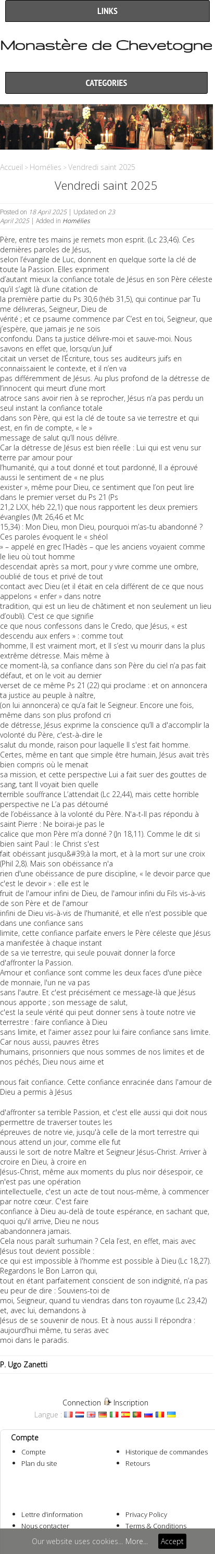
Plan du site (39, 1463)
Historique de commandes (166, 1452)
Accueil (11, 167)
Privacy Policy (146, 1514)
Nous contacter (45, 1526)
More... (136, 1541)
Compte (33, 1452)
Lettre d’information (52, 1514)
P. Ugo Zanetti (23, 1364)
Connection (81, 1403)
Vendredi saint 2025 (101, 167)
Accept (172, 1541)
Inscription (130, 1403)
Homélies (45, 167)
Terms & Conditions (155, 1526)
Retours (137, 1463)
